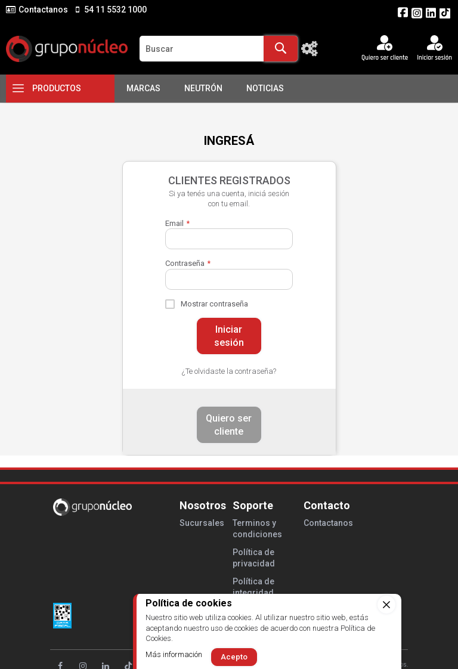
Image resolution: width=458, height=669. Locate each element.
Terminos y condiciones (257, 528)
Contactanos (43, 9)
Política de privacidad (254, 557)
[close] (386, 605)
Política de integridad (253, 587)
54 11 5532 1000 (114, 9)
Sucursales (202, 523)
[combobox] (219, 48)
